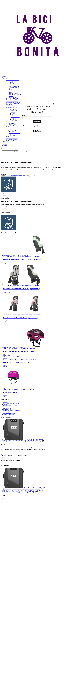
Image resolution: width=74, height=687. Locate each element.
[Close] (53, 103)
